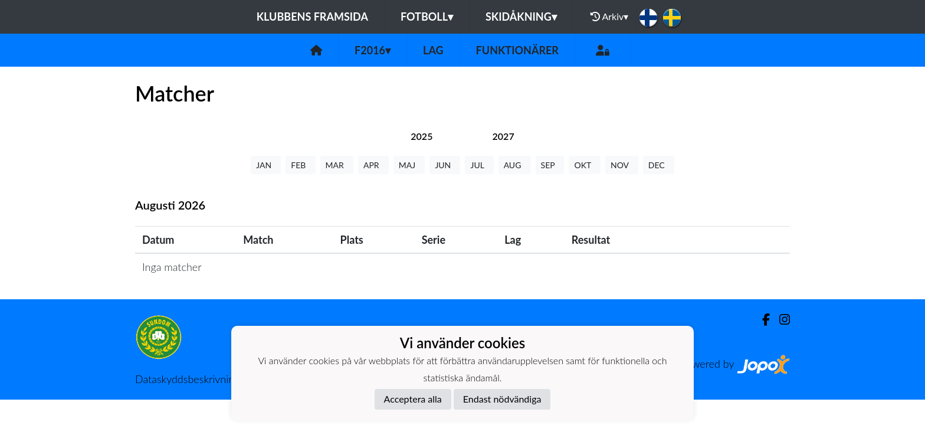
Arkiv (609, 16)
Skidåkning (521, 16)
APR (373, 165)
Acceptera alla (413, 398)
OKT (584, 165)
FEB (300, 165)
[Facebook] (761, 319)
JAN (265, 165)
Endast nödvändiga (502, 398)
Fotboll (427, 16)
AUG (515, 165)
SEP (550, 165)
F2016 (373, 50)
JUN (445, 165)
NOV (622, 165)
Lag (433, 50)
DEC (658, 165)
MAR (337, 165)
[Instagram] (780, 319)
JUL (479, 165)
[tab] (421, 136)
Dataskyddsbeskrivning (187, 378)
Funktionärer (517, 50)
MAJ (409, 165)
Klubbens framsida (312, 16)
